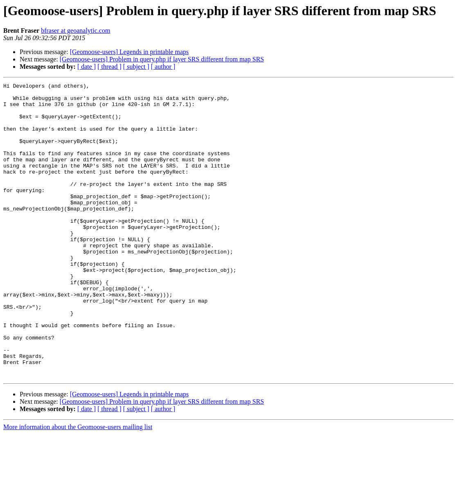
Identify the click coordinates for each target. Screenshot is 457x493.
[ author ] (163, 66)
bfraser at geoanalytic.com (75, 30)
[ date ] (86, 66)
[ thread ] (109, 66)
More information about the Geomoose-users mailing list (77, 485)
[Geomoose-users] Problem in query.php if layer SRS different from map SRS (162, 59)
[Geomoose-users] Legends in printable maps (129, 51)
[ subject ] (136, 66)
